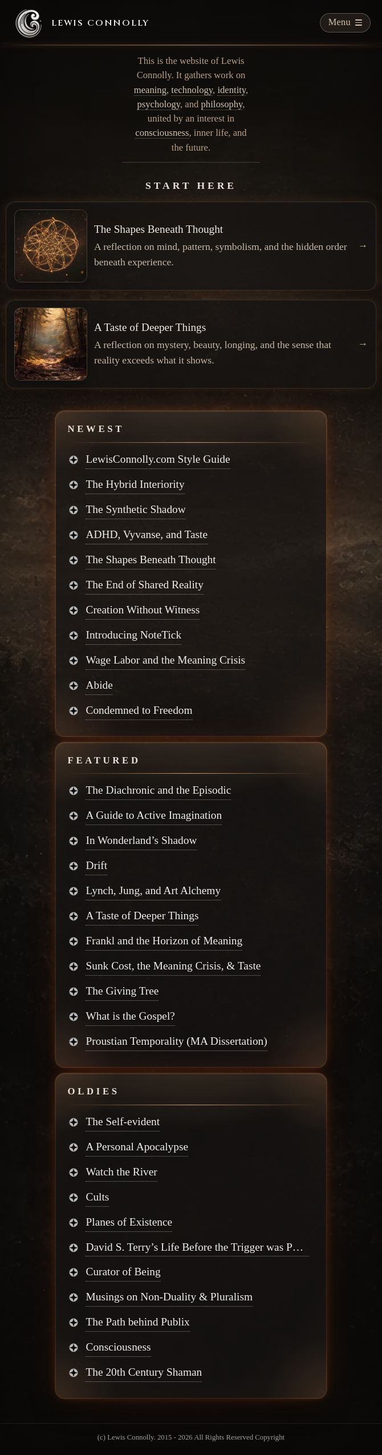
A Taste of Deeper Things (142, 916)
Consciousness (118, 1347)
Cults (97, 1197)
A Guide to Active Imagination (154, 815)
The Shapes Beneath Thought (151, 559)
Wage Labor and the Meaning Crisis (165, 660)
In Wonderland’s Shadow (141, 840)
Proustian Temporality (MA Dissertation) (176, 1041)
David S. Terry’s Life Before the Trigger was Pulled (197, 1247)
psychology (158, 104)
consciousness (162, 132)
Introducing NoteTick (133, 635)
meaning (150, 89)
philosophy (222, 104)
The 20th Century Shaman (144, 1372)
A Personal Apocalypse (137, 1147)
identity (231, 89)
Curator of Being (123, 1272)
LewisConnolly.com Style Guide (158, 459)
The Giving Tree (122, 991)
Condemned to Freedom (139, 710)
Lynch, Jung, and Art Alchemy (153, 890)
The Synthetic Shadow (135, 509)
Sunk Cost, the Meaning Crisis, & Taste (173, 966)
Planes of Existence (129, 1222)
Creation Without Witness (143, 610)
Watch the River (121, 1172)
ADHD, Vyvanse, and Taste (147, 534)
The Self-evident (123, 1121)
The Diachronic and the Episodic (158, 790)
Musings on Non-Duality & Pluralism (169, 1297)
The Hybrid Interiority (135, 484)
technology (192, 89)
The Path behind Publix (137, 1322)
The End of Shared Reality (144, 585)
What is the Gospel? (130, 1016)
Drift (96, 865)
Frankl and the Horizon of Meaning (164, 941)
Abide (99, 685)
